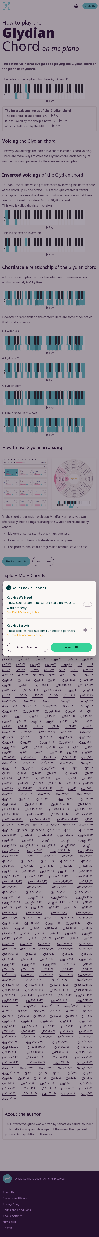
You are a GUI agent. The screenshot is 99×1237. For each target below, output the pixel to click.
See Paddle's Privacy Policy (23, 612)
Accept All (71, 647)
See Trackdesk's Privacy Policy (25, 635)
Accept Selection (27, 647)
